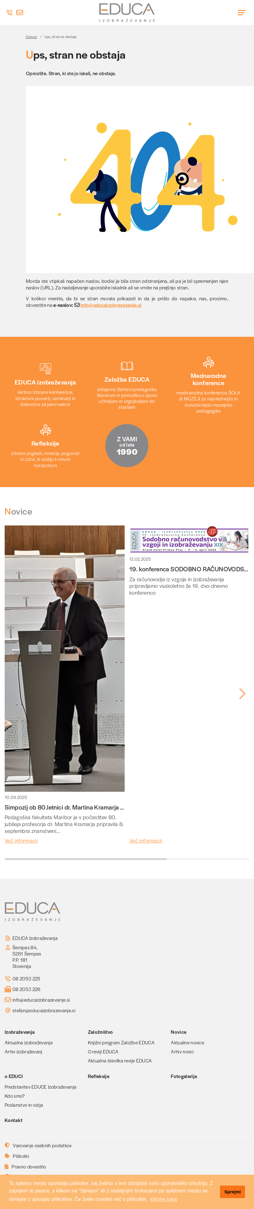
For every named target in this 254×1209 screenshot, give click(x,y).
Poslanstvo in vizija (24, 1105)
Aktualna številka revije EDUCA (120, 1060)
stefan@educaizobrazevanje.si (43, 1010)
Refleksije (98, 1076)
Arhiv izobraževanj (23, 1051)
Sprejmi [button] (232, 1191)
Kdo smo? (15, 1096)
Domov (31, 36)
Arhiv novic (182, 1051)
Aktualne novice (187, 1042)
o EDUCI (14, 1076)
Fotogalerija (184, 1076)
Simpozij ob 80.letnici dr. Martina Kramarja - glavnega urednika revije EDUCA (107, 807)
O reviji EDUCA (103, 1051)
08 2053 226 (26, 989)
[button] (241, 693)
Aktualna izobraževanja (29, 1042)
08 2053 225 (26, 978)
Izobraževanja (20, 1032)
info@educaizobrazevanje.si (111, 305)
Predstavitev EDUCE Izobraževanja (40, 1087)
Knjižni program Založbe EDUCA (121, 1042)
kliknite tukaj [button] (163, 1199)
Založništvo (100, 1032)
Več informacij (21, 840)
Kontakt (14, 1120)
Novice (178, 1032)
